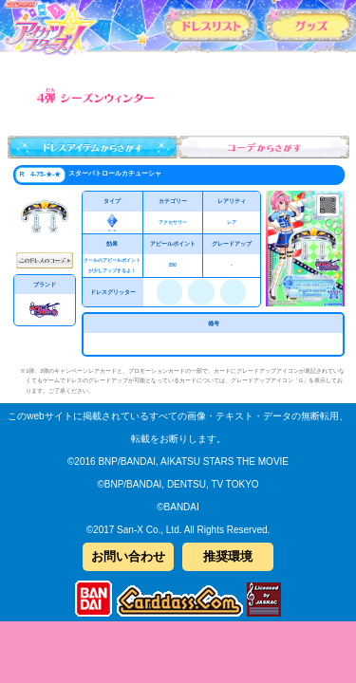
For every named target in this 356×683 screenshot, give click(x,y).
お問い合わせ (128, 556)
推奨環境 (228, 556)
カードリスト (210, 25)
